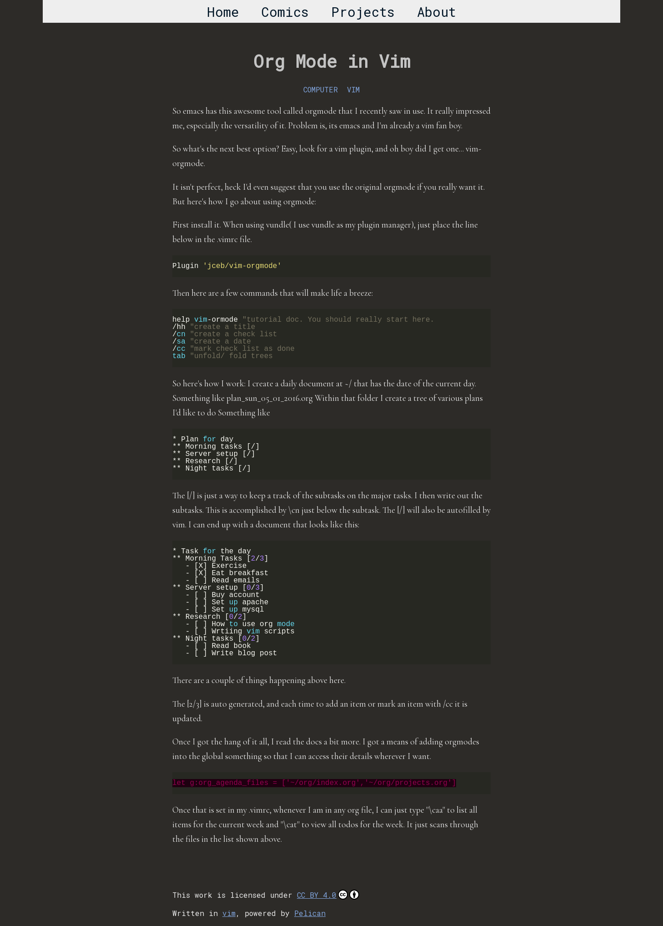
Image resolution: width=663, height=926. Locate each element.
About (436, 11)
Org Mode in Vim (331, 61)
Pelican (310, 913)
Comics (285, 11)
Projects (363, 11)
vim (229, 913)
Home (223, 11)
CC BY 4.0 (328, 895)
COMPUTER (320, 89)
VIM (353, 89)
